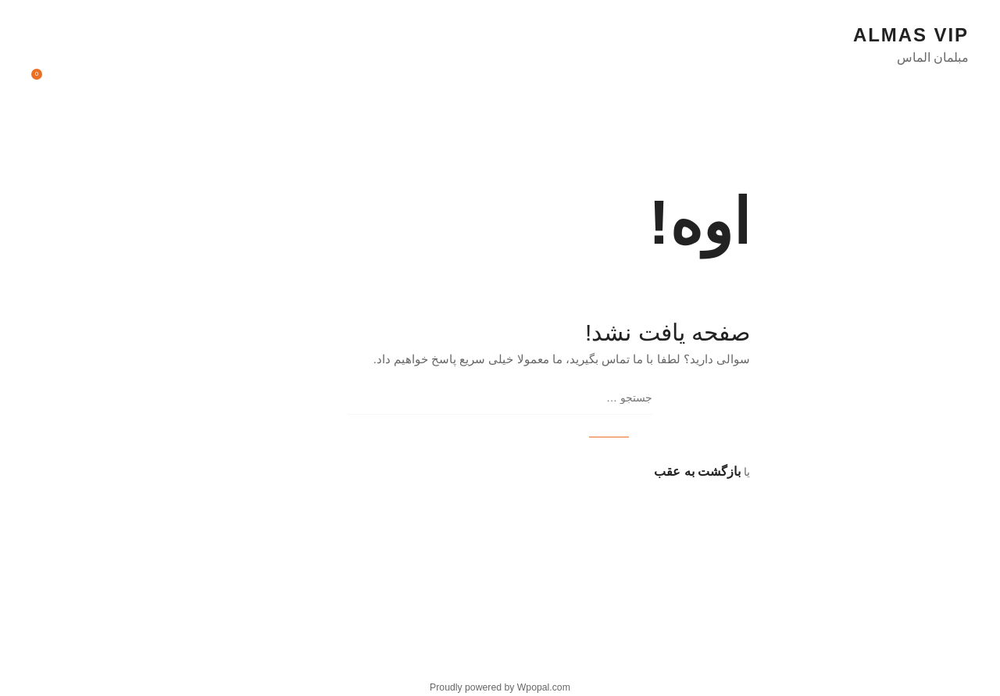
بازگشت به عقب (697, 471)
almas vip (911, 34)
